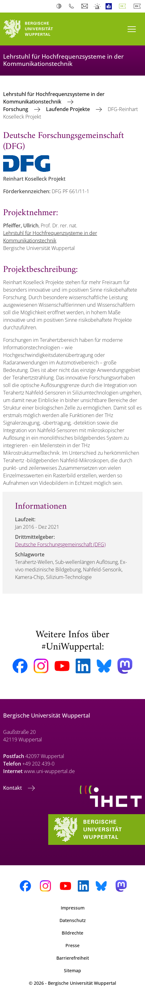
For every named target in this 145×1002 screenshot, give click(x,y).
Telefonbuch (73, 6)
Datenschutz (73, 920)
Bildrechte (72, 933)
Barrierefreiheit (72, 958)
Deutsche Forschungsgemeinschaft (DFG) (60, 544)
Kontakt (13, 787)
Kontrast (60, 6)
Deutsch (124, 6)
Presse (72, 945)
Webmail (85, 6)
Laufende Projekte (68, 109)
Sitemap (72, 970)
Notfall (97, 6)
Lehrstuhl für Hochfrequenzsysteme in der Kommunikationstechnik (54, 98)
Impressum (73, 908)
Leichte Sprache (110, 6)
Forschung (16, 109)
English (138, 6)
